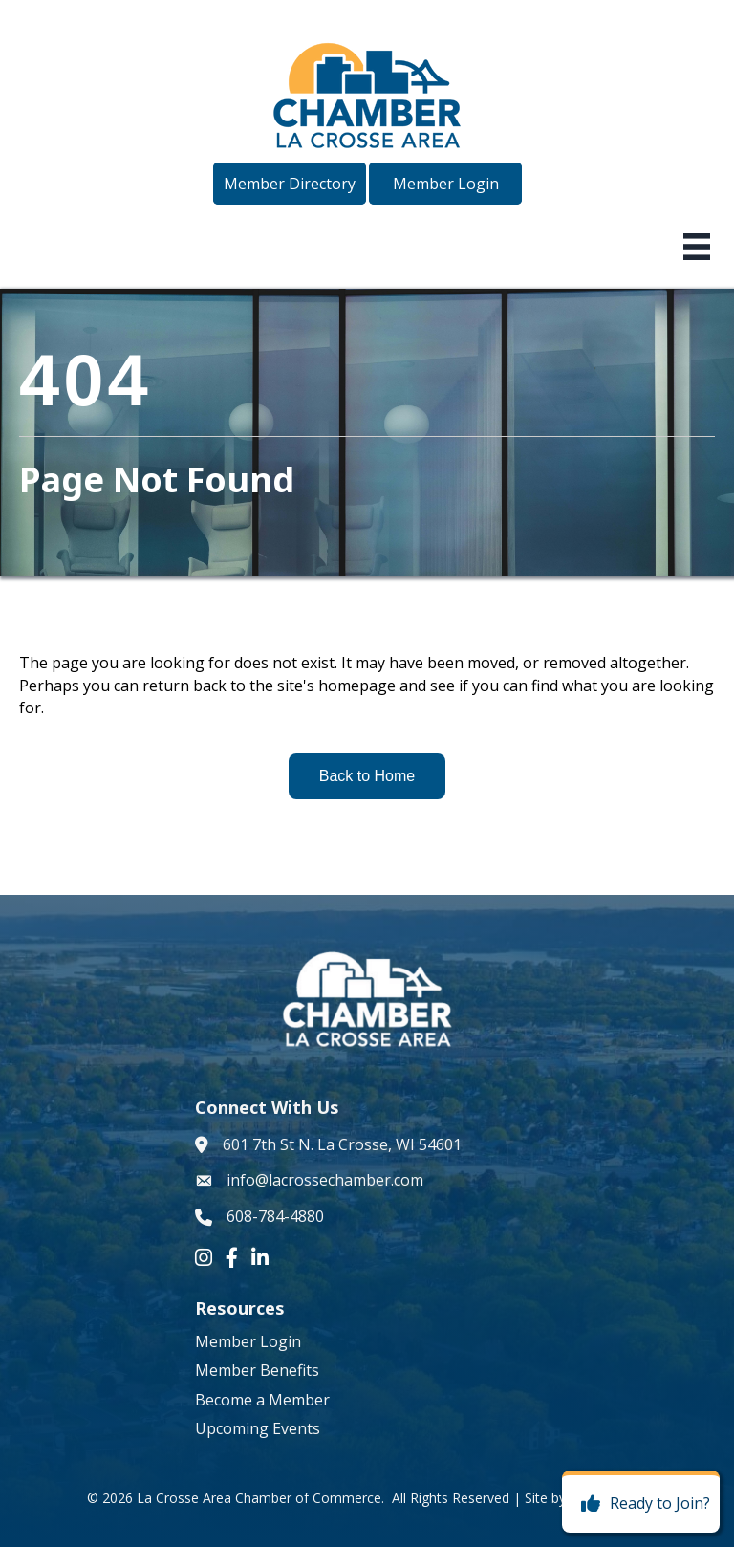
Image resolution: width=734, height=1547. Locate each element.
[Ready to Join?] (641, 1504)
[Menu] (696, 247)
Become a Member (262, 1399)
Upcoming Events (257, 1428)
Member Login (248, 1341)
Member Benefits (257, 1370)
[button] (289, 184)
